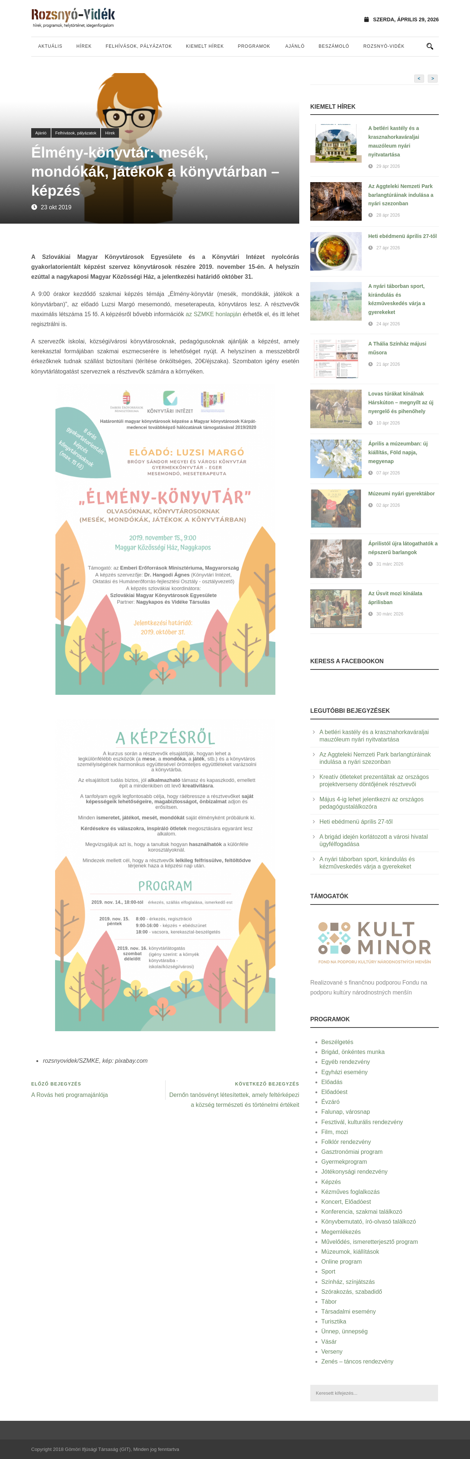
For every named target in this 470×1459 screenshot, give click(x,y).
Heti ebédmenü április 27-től (402, 236)
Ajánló (295, 46)
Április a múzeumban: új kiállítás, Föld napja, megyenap (398, 452)
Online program (341, 1261)
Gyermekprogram (344, 1162)
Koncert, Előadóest (346, 1202)
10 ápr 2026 (388, 423)
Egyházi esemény (344, 1072)
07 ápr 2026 (388, 473)
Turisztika (333, 1321)
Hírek (84, 46)
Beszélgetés (337, 1042)
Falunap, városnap (345, 1112)
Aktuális (50, 46)
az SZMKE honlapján (213, 314)
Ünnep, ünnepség (344, 1331)
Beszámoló (334, 46)
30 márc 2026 (389, 614)
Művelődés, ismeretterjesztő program (369, 1242)
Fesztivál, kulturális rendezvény (362, 1122)
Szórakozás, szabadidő (351, 1292)
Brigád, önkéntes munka (353, 1052)
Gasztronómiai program (352, 1152)
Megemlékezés (341, 1232)
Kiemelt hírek (205, 46)
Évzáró (330, 1102)
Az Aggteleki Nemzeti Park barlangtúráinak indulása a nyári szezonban (400, 195)
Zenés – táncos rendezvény (357, 1361)
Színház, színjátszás (348, 1282)
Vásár (329, 1342)
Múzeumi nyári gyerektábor (401, 493)
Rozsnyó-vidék (383, 46)
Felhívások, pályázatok (139, 46)
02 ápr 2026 (388, 505)
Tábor (329, 1302)
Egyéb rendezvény (345, 1062)
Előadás (332, 1082)
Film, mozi (334, 1132)
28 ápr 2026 (388, 215)
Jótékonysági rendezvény (354, 1172)
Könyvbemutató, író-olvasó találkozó (368, 1221)
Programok (254, 46)
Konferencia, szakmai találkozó (361, 1212)
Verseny (332, 1351)
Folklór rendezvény (346, 1142)
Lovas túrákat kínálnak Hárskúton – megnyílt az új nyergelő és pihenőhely (400, 402)
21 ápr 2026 (388, 364)
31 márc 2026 (389, 564)
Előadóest (334, 1092)
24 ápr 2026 (388, 323)
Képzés (331, 1182)
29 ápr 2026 (388, 166)
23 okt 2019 (56, 207)
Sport (328, 1271)
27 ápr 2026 (388, 247)
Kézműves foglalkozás (350, 1192)
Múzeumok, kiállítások (350, 1252)
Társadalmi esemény (348, 1311)
